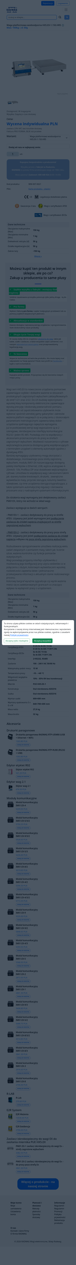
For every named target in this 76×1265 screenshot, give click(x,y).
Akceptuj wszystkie (42, 640)
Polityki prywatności (19, 635)
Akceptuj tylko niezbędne (16, 640)
